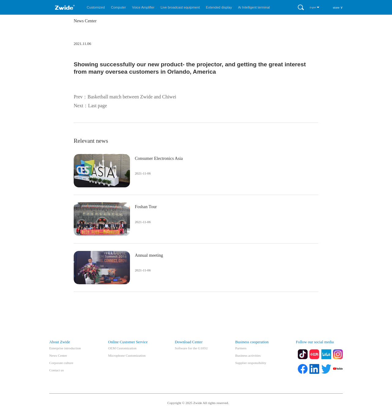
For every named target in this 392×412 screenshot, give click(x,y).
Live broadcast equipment (180, 7)
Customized (96, 7)
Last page (97, 105)
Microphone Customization (127, 355)
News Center (58, 355)
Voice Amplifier (143, 7)
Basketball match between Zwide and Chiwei (131, 96)
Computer (118, 7)
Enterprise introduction (65, 348)
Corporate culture (61, 363)
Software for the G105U (191, 348)
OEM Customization (122, 348)
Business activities (248, 355)
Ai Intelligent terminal (254, 7)
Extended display (219, 7)
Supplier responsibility (250, 363)
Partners (240, 348)
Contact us (56, 370)
